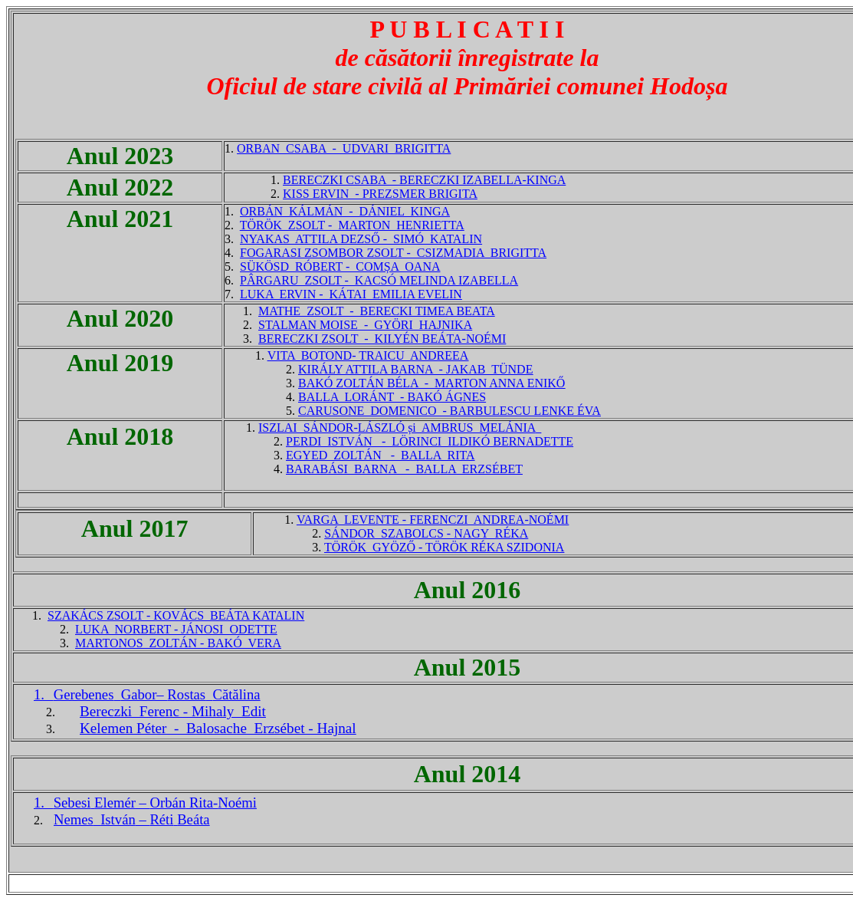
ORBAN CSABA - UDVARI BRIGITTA (344, 148)
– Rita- (155, 802)
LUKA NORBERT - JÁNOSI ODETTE (176, 629)
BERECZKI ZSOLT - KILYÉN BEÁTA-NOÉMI (382, 338)
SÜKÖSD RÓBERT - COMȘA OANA (340, 266)
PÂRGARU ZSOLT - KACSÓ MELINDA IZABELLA (379, 280)
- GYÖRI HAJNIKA (415, 324)
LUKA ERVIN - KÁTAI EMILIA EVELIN (351, 294)
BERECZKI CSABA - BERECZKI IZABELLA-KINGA (424, 179)
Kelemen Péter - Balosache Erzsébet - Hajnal (218, 728)
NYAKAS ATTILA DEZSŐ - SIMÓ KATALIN (361, 238)
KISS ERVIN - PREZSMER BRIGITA (380, 193)
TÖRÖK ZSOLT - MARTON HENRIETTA (352, 225)
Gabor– (157, 694)
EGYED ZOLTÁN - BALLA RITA (380, 455)
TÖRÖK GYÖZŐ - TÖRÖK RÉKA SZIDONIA (444, 547)
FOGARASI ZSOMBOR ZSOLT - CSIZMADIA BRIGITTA (393, 252)
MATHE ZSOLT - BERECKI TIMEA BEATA (376, 310)
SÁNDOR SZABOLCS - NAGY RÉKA (426, 533)
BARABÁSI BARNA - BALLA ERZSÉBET (404, 468)
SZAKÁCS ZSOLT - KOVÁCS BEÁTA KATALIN (176, 615)
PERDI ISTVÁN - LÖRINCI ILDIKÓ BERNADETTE (429, 441)
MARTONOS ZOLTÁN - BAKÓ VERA (178, 643)
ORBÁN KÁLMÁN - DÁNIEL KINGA (345, 211)
